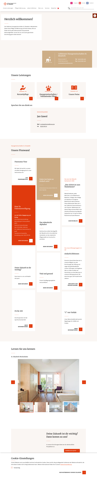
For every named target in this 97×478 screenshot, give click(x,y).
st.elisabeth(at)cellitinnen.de (65, 63)
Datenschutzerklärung (66, 464)
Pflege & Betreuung (20, 8)
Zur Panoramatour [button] (23, 178)
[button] (23, 171)
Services (47, 8)
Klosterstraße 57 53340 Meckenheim (63, 60)
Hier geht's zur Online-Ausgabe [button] (73, 284)
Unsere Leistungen (8, 8)
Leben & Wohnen (31, 8)
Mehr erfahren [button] (48, 195)
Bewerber (55, 8)
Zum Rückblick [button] (73, 221)
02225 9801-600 (82, 59)
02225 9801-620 (82, 61)
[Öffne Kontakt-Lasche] (95, 15)
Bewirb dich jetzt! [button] (70, 450)
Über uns (40, 8)
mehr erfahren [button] (23, 240)
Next (84, 382)
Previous (13, 382)
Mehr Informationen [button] (73, 329)
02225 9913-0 (43, 126)
